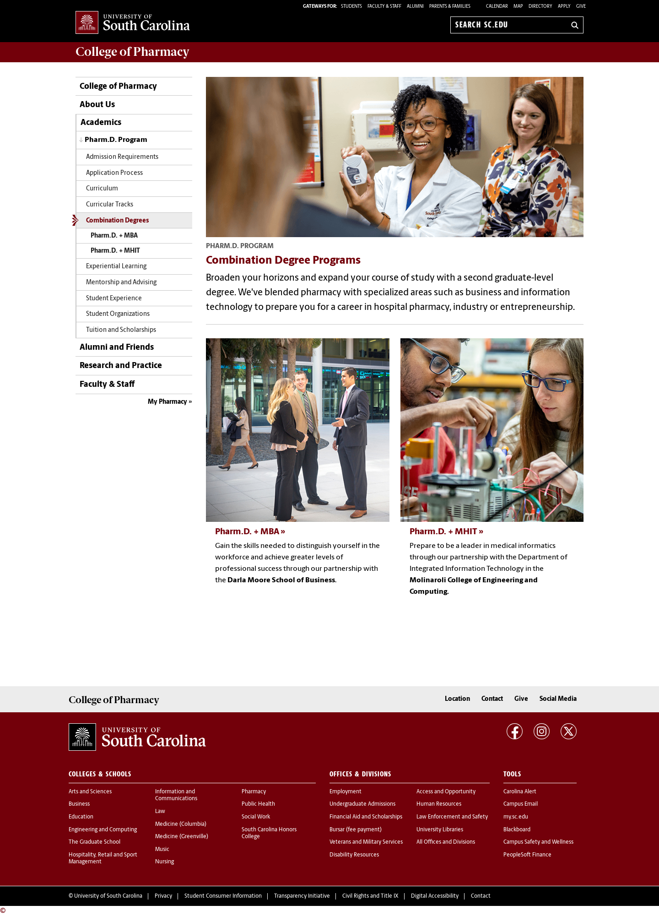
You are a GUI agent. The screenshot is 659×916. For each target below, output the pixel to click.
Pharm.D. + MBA (114, 236)
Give (581, 6)
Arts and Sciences (90, 792)
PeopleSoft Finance (527, 855)
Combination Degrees (117, 221)
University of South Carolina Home (133, 23)
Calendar (497, 6)
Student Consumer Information (223, 896)
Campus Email (520, 804)
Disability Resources (354, 855)
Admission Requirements (122, 157)
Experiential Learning (116, 267)
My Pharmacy (167, 402)
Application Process (114, 173)
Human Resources (438, 804)
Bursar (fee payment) (356, 830)
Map (518, 6)
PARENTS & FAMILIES (449, 6)
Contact (492, 699)
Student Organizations (118, 314)
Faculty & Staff (107, 384)
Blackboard (516, 830)
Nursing (164, 862)
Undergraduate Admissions (362, 804)
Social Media (558, 699)
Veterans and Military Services (366, 842)
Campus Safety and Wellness (538, 842)
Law (160, 811)
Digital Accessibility (435, 896)
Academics (101, 123)
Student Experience (114, 299)
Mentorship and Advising (121, 283)
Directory (540, 6)
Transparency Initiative (302, 896)
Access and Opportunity (445, 792)
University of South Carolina (108, 896)
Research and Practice (121, 366)
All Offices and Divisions (445, 842)
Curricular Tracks (109, 205)
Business (79, 804)
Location (457, 699)
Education (81, 817)
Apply (564, 6)
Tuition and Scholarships (121, 330)
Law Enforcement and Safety (452, 817)
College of (132, 52)
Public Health (258, 804)
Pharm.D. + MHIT (115, 251)
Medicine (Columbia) (180, 824)
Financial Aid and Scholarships (366, 817)
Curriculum (102, 189)
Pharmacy (254, 792)
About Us (97, 105)
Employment (346, 792)
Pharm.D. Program (116, 140)
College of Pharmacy (118, 86)
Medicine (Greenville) (181, 837)
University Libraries (439, 830)
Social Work (256, 817)
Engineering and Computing (103, 830)
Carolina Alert (519, 792)
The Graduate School (94, 842)
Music (162, 849)
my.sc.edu (515, 817)
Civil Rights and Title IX (370, 896)
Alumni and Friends (117, 347)
